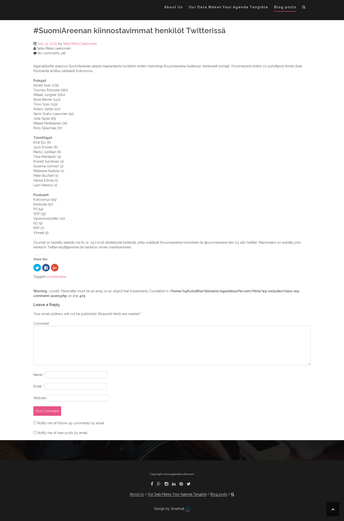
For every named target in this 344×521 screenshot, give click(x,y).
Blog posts (285, 7)
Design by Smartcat (172, 509)
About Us (173, 7)
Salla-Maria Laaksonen (80, 44)
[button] (304, 8)
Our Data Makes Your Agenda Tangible (228, 7)
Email (38, 386)
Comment (41, 323)
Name (39, 375)
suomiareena (56, 277)
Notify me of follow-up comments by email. (71, 423)
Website (39, 398)
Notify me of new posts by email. (62, 433)
